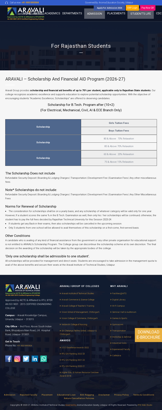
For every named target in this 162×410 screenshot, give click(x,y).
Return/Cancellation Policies (79, 398)
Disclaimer (104, 395)
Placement (47, 395)
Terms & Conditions (143, 395)
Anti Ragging (87, 395)
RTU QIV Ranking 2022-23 (73, 354)
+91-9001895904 (30, 2)
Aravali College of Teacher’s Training (78, 306)
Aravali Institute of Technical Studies (78, 293)
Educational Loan (66, 395)
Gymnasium (117, 324)
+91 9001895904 (24, 345)
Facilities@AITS (119, 293)
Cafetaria (116, 355)
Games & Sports (119, 318)
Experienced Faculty (121, 349)
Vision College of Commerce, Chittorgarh (80, 318)
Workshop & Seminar (121, 337)
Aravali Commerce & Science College (78, 299)
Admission (9, 395)
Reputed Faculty (28, 395)
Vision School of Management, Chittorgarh (80, 312)
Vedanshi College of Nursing (74, 324)
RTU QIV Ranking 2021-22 (73, 360)
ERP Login (132, 8)
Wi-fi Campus (118, 306)
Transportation (119, 330)
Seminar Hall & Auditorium (124, 312)
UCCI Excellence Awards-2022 (75, 347)
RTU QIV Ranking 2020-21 (73, 366)
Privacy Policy (121, 395)
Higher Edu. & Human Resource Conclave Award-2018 (79, 374)
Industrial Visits (119, 343)
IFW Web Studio (145, 405)
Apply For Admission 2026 (109, 8)
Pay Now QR (148, 8)
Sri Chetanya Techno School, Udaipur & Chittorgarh (78, 332)
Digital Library (118, 299)
